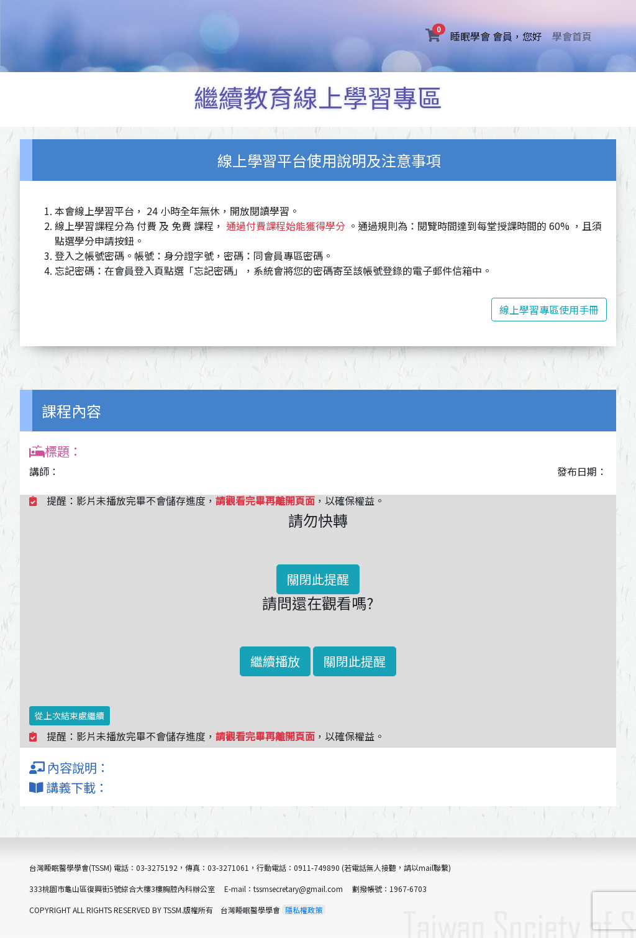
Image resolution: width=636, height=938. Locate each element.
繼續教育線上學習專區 (318, 97)
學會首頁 (572, 36)
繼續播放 (275, 661)
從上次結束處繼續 (69, 715)
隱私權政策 (303, 909)
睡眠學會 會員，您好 (498, 36)
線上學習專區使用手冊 (549, 309)
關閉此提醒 (318, 579)
